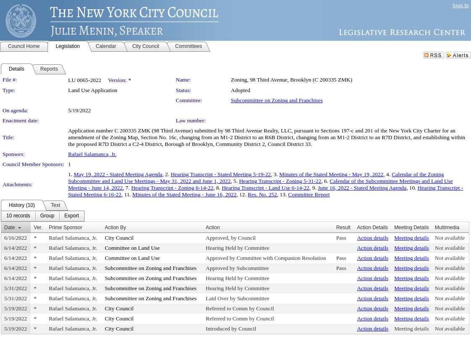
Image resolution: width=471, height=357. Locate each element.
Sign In (460, 5)
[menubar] (43, 216)
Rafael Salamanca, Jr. (92, 154)
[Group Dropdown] (47, 216)
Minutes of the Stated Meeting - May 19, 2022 (331, 174)
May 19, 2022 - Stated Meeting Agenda (118, 174)
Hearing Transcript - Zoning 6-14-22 (172, 188)
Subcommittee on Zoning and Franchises (277, 100)
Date (9, 227)
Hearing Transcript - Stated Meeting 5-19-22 (221, 174)
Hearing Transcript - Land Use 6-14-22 (265, 188)
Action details (372, 238)
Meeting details (411, 238)
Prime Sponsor (65, 227)
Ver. (38, 227)
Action (213, 227)
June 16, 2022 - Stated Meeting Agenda (362, 188)
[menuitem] (18, 216)
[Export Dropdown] (71, 216)
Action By (115, 227)
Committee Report (309, 194)
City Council (119, 238)
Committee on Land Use (132, 248)
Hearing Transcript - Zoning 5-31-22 (280, 181)
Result (343, 227)
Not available (450, 238)
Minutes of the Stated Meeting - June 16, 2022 (184, 194)
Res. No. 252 (262, 194)
